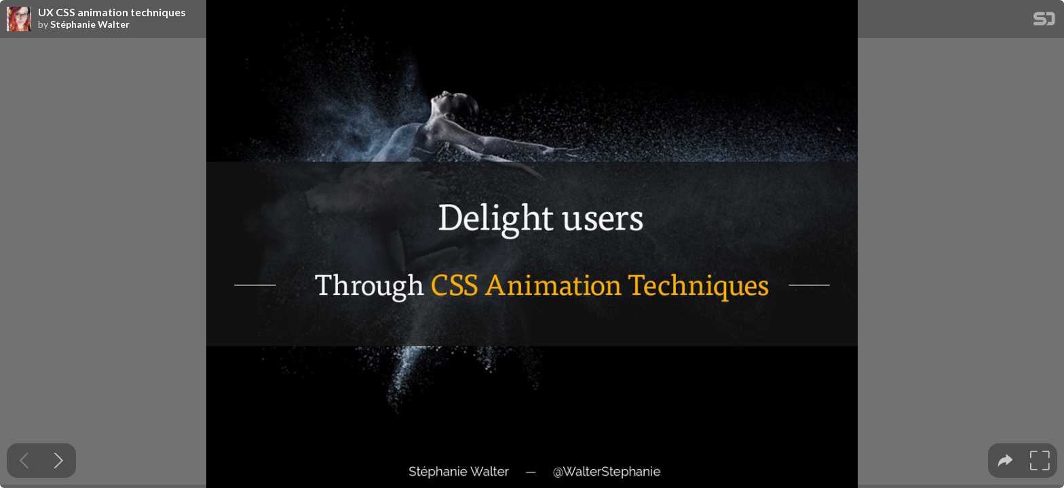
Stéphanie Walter (90, 24)
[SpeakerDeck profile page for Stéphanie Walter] (19, 20)
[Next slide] (58, 460)
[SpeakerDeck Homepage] (1044, 21)
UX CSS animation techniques (112, 12)
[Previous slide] (24, 460)
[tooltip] (1005, 460)
